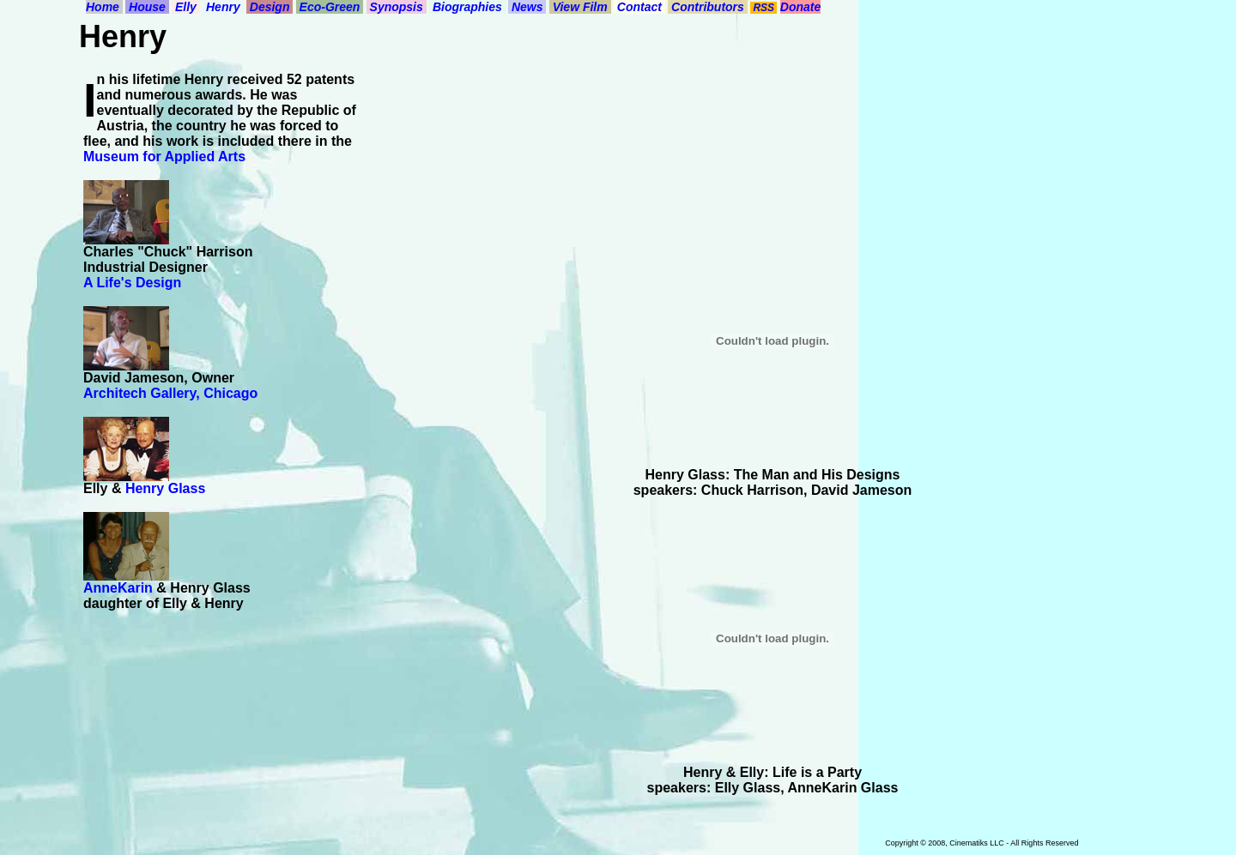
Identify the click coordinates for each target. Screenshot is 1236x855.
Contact (639, 7)
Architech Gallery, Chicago (170, 393)
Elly (186, 7)
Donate (800, 7)
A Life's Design (132, 282)
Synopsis (397, 7)
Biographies (467, 7)
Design (269, 7)
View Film (580, 7)
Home (104, 7)
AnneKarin (118, 588)
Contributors (708, 7)
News (527, 7)
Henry (223, 7)
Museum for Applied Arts (164, 156)
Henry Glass (165, 488)
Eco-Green (330, 7)
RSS (763, 8)
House (147, 7)
